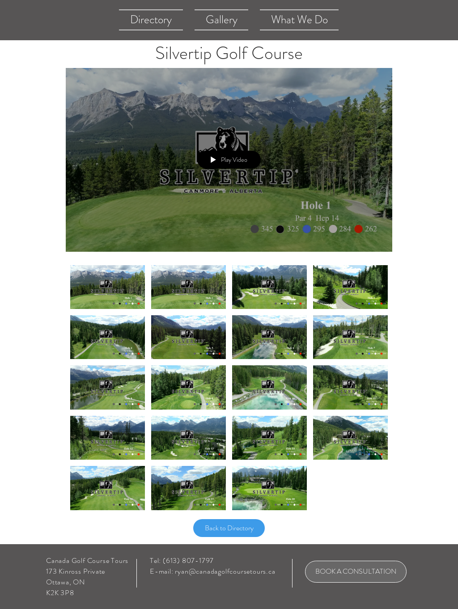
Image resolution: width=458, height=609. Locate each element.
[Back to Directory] (229, 528)
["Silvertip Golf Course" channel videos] (229, 389)
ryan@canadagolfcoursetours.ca (225, 571)
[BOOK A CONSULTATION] (356, 572)
